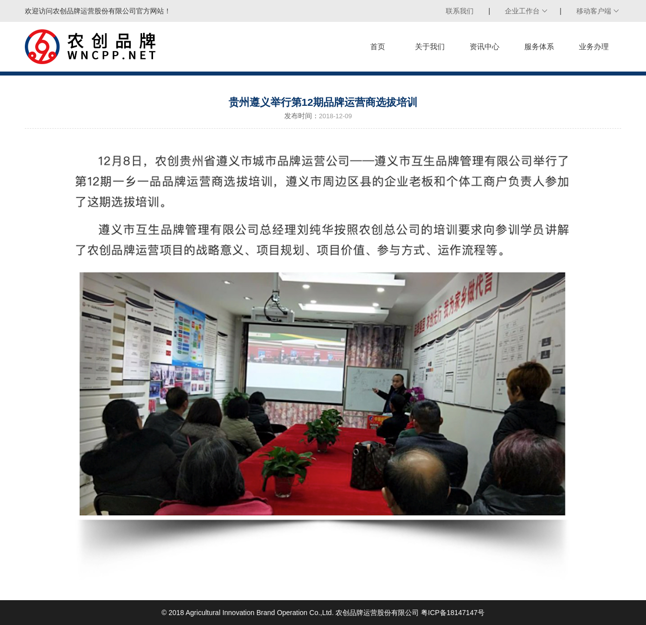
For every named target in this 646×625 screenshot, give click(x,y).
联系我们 (460, 11)
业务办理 (594, 46)
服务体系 (539, 46)
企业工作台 (522, 11)
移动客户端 (593, 11)
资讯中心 (484, 46)
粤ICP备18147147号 (452, 613)
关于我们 (430, 46)
